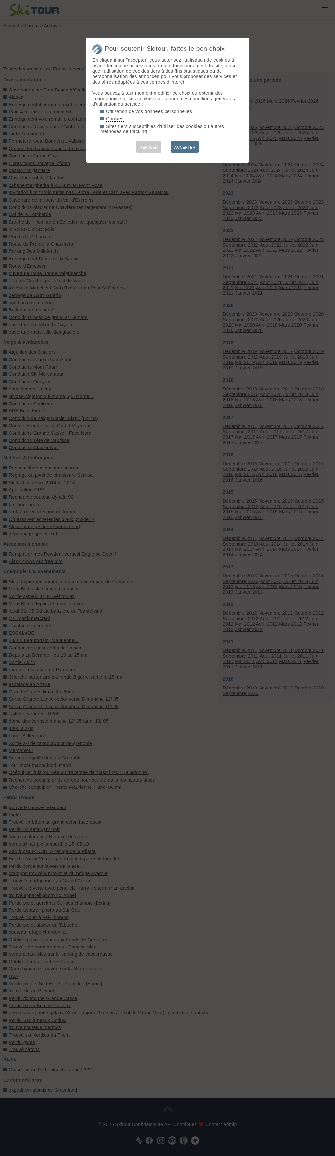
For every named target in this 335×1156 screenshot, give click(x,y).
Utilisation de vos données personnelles (149, 111)
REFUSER (149, 147)
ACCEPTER (184, 147)
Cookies (115, 118)
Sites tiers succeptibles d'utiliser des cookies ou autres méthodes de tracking (162, 129)
